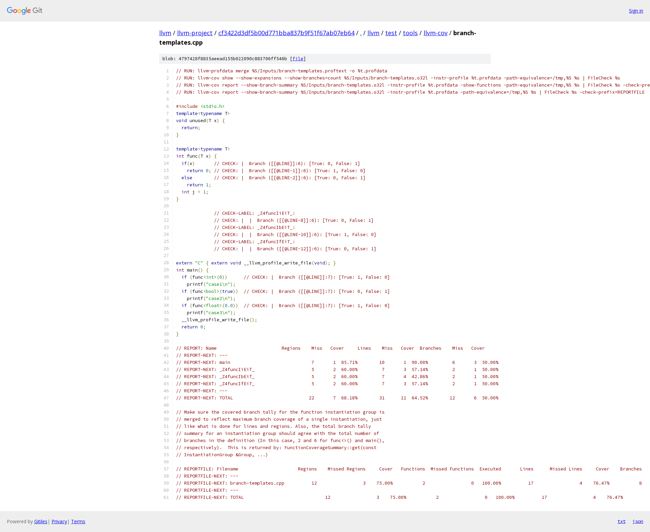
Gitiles (40, 521)
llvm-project (195, 33)
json (637, 521)
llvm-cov (436, 33)
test (391, 33)
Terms (78, 521)
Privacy (59, 521)
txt (622, 521)
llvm (165, 33)
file (297, 59)
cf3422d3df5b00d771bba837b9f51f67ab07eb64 (286, 33)
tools (410, 33)
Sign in (636, 10)
